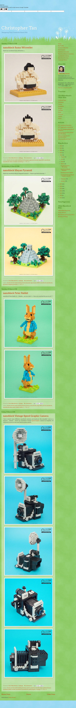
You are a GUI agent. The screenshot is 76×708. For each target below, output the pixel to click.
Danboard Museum (63, 47)
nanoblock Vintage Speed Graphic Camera (25, 416)
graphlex (33, 687)
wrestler (15, 161)
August (63, 156)
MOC (42, 160)
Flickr (59, 112)
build (16, 160)
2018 (61, 155)
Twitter (60, 104)
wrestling (20, 161)
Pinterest (60, 114)
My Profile (61, 45)
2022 (61, 145)
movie (44, 405)
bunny (28, 405)
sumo (11, 161)
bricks (12, 160)
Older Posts (51, 694)
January (63, 181)
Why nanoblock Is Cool (64, 139)
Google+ (60, 108)
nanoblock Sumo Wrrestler (18, 47)
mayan (35, 282)
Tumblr (60, 116)
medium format (47, 687)
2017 (61, 184)
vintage (38, 689)
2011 (61, 197)
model (13, 689)
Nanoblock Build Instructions (66, 53)
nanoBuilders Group (63, 55)
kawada (36, 160)
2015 (61, 188)
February (63, 178)
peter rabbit (16, 407)
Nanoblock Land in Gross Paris (66, 214)
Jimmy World (62, 212)
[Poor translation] (5, 9)
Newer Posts (5, 694)
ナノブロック (26, 161)
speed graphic (32, 689)
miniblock (6, 689)
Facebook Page (62, 100)
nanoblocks (6, 161)
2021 (61, 148)
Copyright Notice (62, 59)
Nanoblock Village (63, 216)
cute (31, 405)
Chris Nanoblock (65, 73)
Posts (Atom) (12, 697)
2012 (61, 195)
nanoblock (47, 160)
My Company (61, 49)
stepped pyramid (12, 284)
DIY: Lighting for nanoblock (65, 127)
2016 (61, 186)
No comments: (28, 157)
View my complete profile (65, 87)
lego (40, 160)
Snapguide (61, 106)
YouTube (60, 110)
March (63, 163)
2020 (61, 150)
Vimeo (60, 118)
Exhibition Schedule (63, 51)
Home (28, 694)
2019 (61, 152)
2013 (61, 193)
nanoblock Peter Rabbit (15, 293)
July (62, 159)
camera (28, 687)
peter (11, 407)
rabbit (21, 407)
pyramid (5, 284)
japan (27, 160)
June (62, 161)
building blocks (22, 160)
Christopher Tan (19, 28)
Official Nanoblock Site (64, 210)
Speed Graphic (36, 420)
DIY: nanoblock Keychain (65, 125)
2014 (61, 190)
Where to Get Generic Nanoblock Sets (64, 136)
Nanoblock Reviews (63, 57)
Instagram (61, 102)
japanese (31, 160)
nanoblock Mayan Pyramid (17, 170)
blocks (9, 160)
